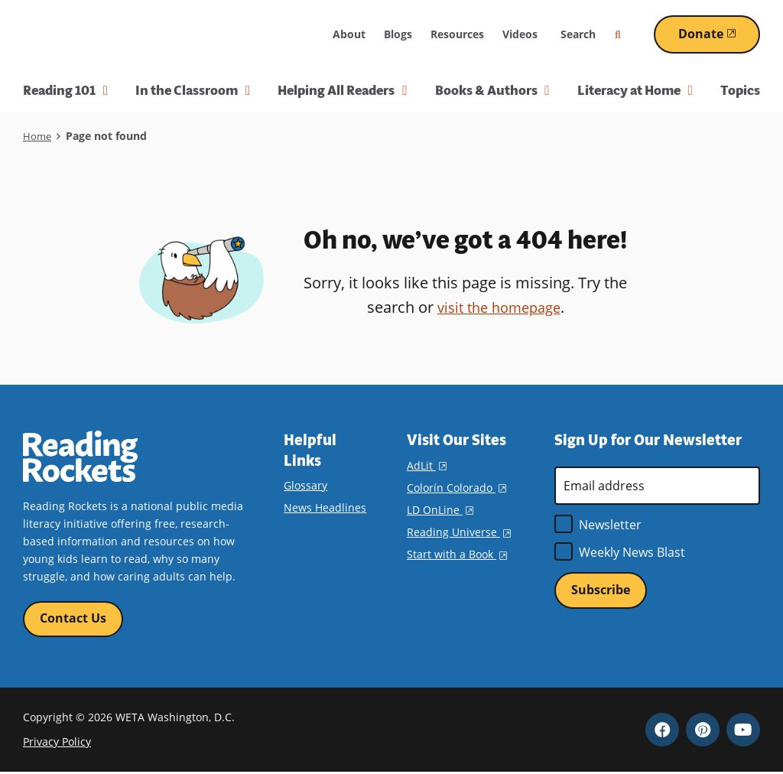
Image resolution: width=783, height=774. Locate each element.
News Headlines (325, 507)
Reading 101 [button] (65, 90)
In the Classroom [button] (192, 90)
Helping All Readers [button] (342, 90)
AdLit (427, 465)
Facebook (662, 731)
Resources (457, 34)
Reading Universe (459, 532)
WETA (287, 34)
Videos (520, 34)
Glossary (305, 485)
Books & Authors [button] (492, 90)
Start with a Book (457, 554)
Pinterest (703, 731)
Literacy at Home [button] (635, 90)
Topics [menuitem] (740, 90)
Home (38, 135)
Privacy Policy (57, 744)
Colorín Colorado (456, 487)
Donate (719, 33)
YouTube (743, 731)
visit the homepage (498, 307)
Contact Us (73, 619)
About (349, 34)
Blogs (398, 34)
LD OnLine (440, 509)
